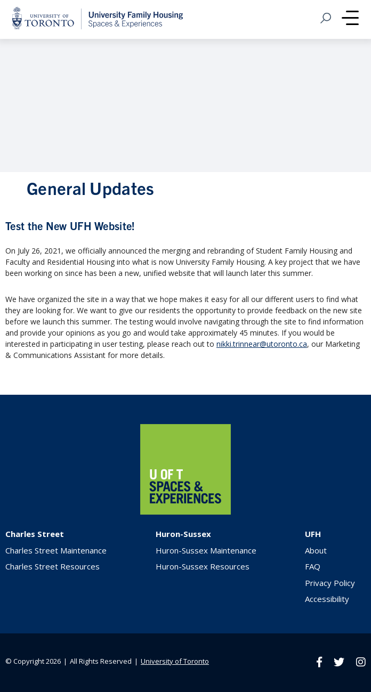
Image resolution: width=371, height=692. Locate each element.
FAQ (312, 566)
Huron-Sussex (183, 533)
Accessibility (327, 598)
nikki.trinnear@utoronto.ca (261, 344)
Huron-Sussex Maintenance (206, 550)
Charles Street (34, 533)
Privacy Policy (330, 582)
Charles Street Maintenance (56, 550)
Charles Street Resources (52, 566)
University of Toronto (175, 661)
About (316, 550)
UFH (313, 533)
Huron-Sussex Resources (202, 566)
